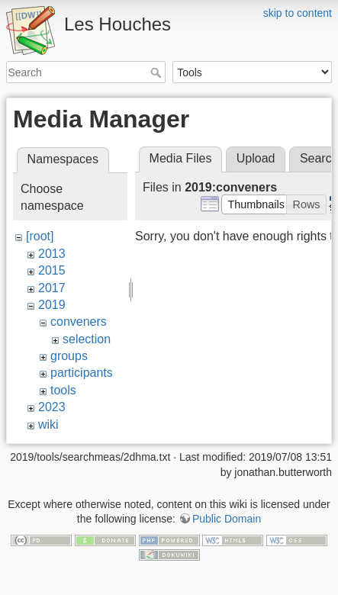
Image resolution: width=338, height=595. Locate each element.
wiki (48, 424)
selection (87, 339)
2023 (52, 406)
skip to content (297, 13)
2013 (52, 253)
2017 (52, 287)
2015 (52, 270)
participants (81, 372)
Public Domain (226, 519)
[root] (39, 236)
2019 (52, 304)
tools (63, 390)
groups (69, 355)
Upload (256, 158)
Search (157, 72)
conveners (78, 321)
